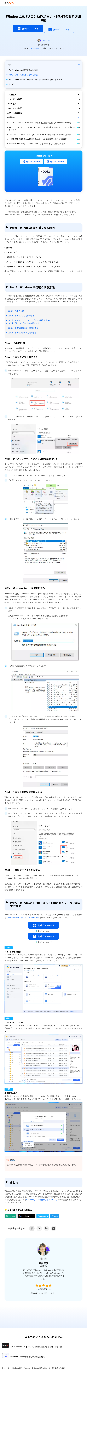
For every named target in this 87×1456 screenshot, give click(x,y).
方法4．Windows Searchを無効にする (23, 323)
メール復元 (11, 103)
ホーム (7, 1368)
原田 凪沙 (46, 40)
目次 (9, 64)
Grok (55, 1216)
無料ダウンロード (28, 28)
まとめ (11, 84)
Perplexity (43, 1216)
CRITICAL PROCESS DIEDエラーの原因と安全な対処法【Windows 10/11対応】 (45, 122)
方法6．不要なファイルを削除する (22, 332)
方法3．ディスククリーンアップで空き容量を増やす (29, 320)
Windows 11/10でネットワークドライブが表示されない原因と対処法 (45, 143)
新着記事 (11, 117)
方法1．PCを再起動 (16, 311)
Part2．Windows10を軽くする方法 (23, 75)
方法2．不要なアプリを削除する (21, 315)
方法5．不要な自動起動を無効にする (23, 328)
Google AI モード (26, 1216)
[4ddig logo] (9, 3)
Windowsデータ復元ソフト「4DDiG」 (24, 917)
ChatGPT (10, 1216)
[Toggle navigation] (80, 3)
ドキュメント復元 (14, 108)
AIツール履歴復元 (14, 112)
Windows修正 (36, 48)
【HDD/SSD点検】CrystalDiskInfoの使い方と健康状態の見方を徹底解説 (45, 139)
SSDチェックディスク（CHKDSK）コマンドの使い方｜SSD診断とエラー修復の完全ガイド (45, 128)
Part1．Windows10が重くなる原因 (23, 70)
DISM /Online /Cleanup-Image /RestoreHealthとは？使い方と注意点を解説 (45, 134)
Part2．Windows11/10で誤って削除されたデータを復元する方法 (35, 79)
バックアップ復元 (14, 99)
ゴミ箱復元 (11, 94)
